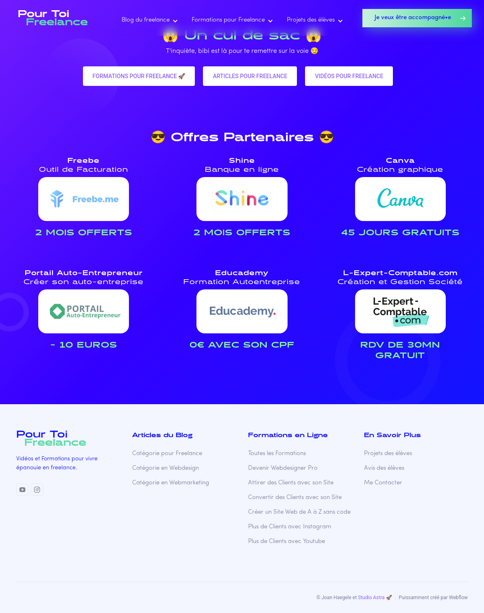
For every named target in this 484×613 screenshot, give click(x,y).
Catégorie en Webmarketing (170, 483)
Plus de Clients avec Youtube (286, 542)
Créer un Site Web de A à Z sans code (299, 512)
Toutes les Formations (277, 454)
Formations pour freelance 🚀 (139, 76)
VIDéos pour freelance (349, 76)
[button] (148, 20)
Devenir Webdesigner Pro (283, 468)
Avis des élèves (384, 468)
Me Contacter (383, 483)
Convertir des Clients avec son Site (295, 498)
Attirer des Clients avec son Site (291, 483)
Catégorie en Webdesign (165, 468)
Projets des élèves (388, 454)
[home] (55, 18)
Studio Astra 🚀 (375, 597)
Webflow (458, 597)
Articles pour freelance (250, 76)
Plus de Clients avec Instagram (289, 527)
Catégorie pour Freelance (167, 454)
